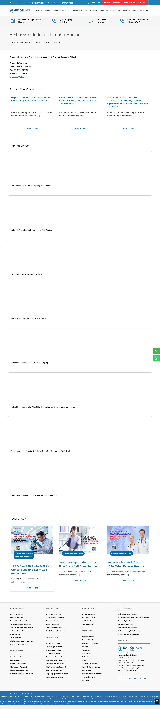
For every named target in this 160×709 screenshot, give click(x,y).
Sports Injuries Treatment (54, 670)
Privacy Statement (88, 637)
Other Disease (16, 651)
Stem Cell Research (24, 554)
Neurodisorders (18, 608)
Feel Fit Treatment (88, 624)
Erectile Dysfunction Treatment (56, 631)
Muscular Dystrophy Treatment (20, 624)
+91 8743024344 (37, 3)
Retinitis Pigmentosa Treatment (128, 635)
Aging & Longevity (91, 608)
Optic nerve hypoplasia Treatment (129, 631)
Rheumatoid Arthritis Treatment (56, 660)
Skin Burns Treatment (17, 660)
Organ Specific (53, 608)
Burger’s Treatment (52, 624)
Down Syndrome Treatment (19, 670)
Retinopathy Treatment (125, 621)
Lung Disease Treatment (54, 628)
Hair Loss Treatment (88, 618)
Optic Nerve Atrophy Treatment (128, 614)
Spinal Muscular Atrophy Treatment (22, 641)
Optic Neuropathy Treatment (127, 628)
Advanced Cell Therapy (90, 664)
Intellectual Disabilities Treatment (21, 674)
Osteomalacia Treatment (54, 650)
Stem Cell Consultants (73, 554)
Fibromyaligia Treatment (54, 647)
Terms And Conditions (89, 640)
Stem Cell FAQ (86, 654)
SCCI (17, 694)
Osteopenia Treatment (53, 654)
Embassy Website (18, 77)
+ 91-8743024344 (138, 665)
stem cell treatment (23, 557)
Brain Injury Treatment (17, 645)
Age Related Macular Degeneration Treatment (133, 618)
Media (84, 660)
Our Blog (85, 647)
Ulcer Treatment (15, 657)
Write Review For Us (88, 677)
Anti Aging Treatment (89, 614)
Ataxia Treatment (15, 638)
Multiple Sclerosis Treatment (19, 631)
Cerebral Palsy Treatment (18, 621)
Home (13, 42)
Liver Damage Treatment (54, 614)
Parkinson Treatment (17, 618)
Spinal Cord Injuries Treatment (56, 667)
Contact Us (85, 657)
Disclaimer (85, 681)
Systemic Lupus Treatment (55, 664)
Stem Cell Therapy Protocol (91, 667)
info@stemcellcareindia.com (127, 655)
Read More (32, 129)
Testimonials (86, 650)
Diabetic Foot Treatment (18, 664)
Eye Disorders (124, 608)
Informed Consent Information (92, 674)
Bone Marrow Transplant (90, 643)
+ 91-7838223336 (133, 668)
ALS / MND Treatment (17, 614)
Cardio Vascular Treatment (55, 621)
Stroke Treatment (15, 635)
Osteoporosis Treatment (54, 657)
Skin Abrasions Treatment (18, 667)
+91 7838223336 (67, 3)
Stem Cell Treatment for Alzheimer (21, 628)
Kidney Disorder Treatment (55, 618)
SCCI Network (86, 670)
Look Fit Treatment (88, 621)
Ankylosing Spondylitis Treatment (57, 674)
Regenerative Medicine (121, 554)
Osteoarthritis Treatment (54, 643)
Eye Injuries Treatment (125, 624)
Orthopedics (52, 638)
